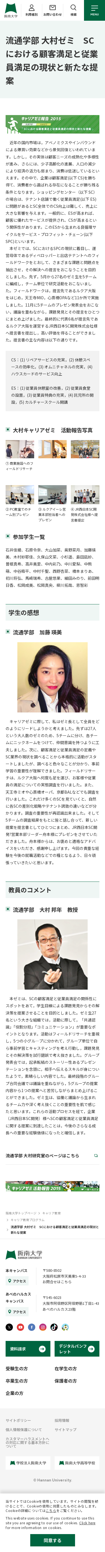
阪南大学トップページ (21, 1213)
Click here (87, 1522)
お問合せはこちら (57, 1281)
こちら (51, 1510)
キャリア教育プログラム (28, 1219)
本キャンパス (16, 1270)
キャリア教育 (51, 1213)
